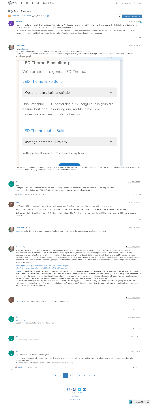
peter (17, 202)
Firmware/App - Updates (21, 16)
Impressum (75, 396)
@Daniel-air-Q (21, 301)
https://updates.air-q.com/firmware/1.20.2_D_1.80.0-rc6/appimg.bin (42, 265)
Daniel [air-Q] (20, 45)
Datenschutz (75, 399)
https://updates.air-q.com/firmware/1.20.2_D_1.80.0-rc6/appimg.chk (42, 268)
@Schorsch (24, 49)
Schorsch (19, 21)
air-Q (80, 392)
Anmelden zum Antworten (132, 16)
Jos (17, 182)
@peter (18, 271)
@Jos (28, 228)
